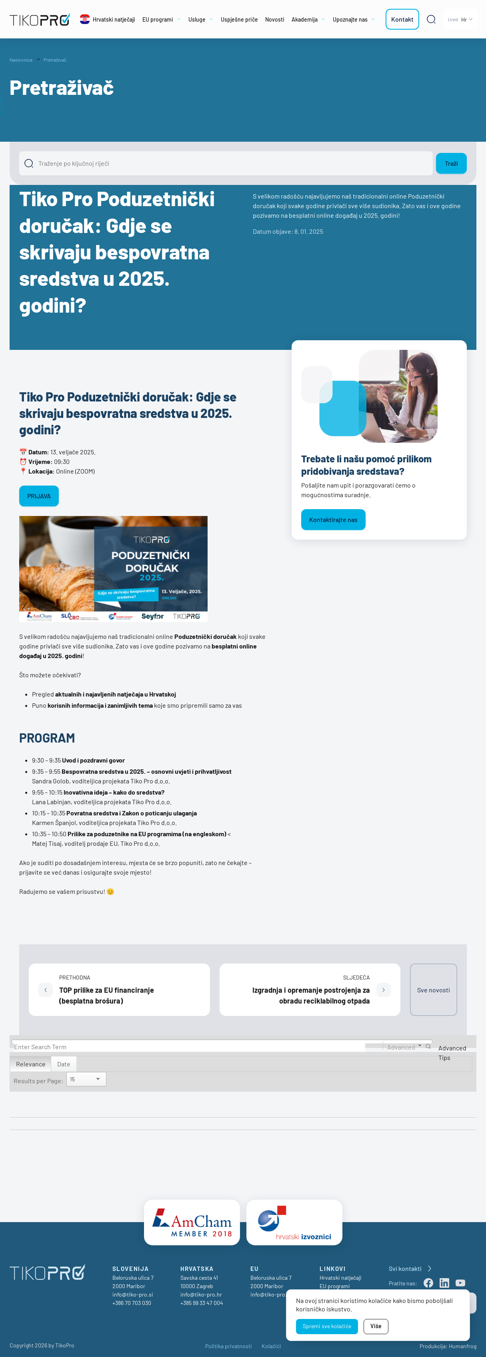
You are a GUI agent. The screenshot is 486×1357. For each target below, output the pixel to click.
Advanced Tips (452, 1052)
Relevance (31, 1064)
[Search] (189, 1047)
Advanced (401, 1046)
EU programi (335, 1282)
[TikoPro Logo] (40, 19)
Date (63, 1064)
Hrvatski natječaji (341, 1274)
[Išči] (226, 163)
